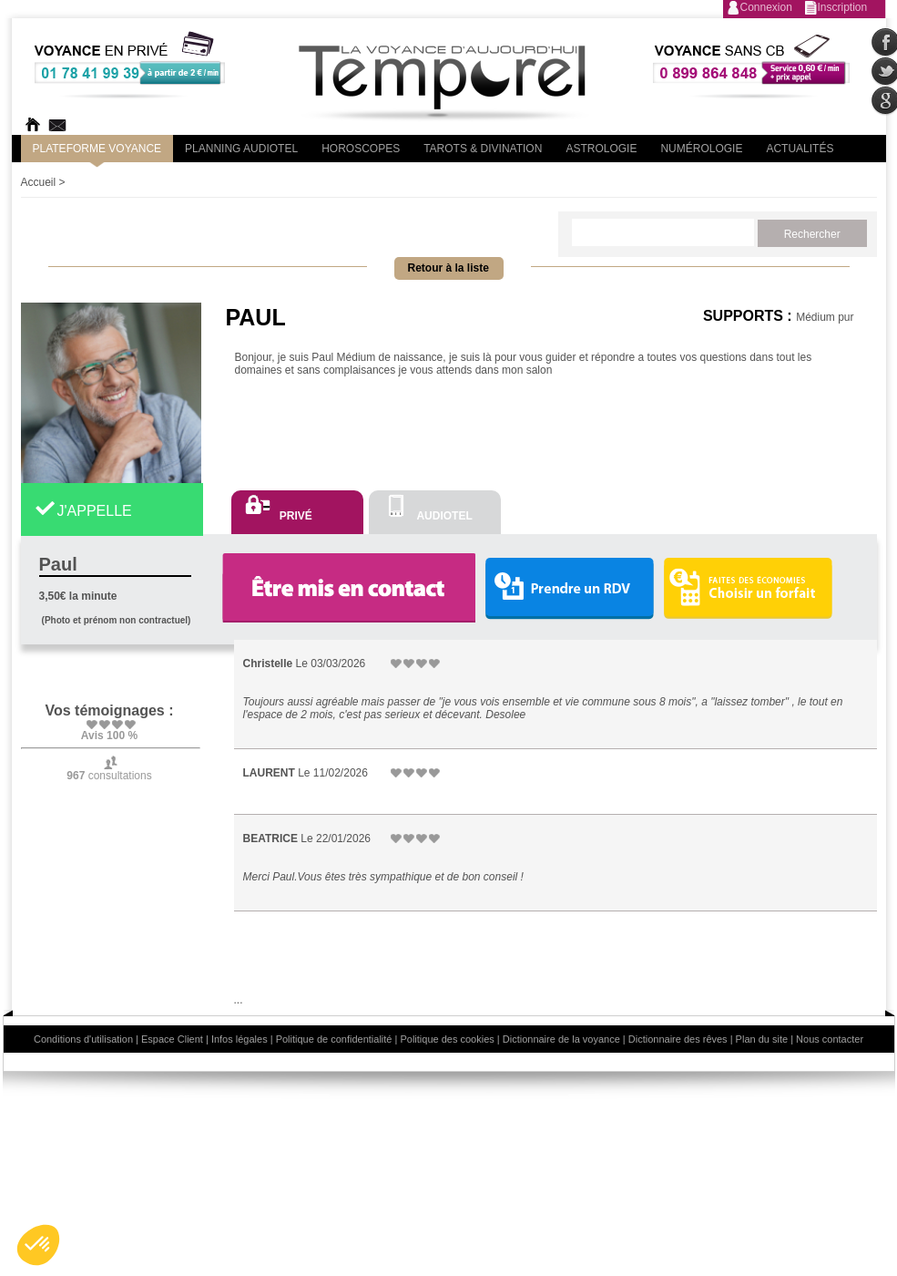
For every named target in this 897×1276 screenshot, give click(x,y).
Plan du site (762, 1039)
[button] (38, 1245)
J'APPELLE (94, 511)
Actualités (799, 148)
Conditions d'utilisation (83, 1039)
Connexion (766, 7)
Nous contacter (829, 1039)
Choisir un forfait (748, 588)
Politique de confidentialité (334, 1039)
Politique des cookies (447, 1039)
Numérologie (701, 148)
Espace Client (172, 1039)
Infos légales (239, 1039)
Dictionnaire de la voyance (561, 1039)
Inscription (843, 7)
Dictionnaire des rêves (678, 1039)
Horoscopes (360, 148)
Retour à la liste (448, 268)
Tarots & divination (482, 148)
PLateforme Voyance (97, 148)
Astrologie (601, 148)
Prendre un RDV (569, 589)
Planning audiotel (241, 148)
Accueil (38, 182)
